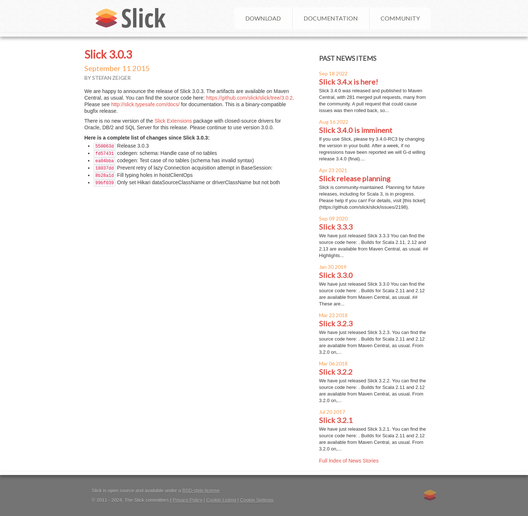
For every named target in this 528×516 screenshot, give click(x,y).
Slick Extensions (173, 121)
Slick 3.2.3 (336, 323)
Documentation (331, 18)
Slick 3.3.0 (336, 275)
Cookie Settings (257, 500)
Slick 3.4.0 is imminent (355, 130)
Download (263, 18)
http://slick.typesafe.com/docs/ (145, 104)
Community (400, 18)
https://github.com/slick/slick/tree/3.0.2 (249, 98)
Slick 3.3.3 (336, 226)
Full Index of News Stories (349, 461)
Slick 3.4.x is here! (348, 81)
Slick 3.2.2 (336, 371)
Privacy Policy (187, 500)
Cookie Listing (221, 500)
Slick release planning (354, 178)
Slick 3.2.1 (336, 420)
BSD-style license (201, 490)
